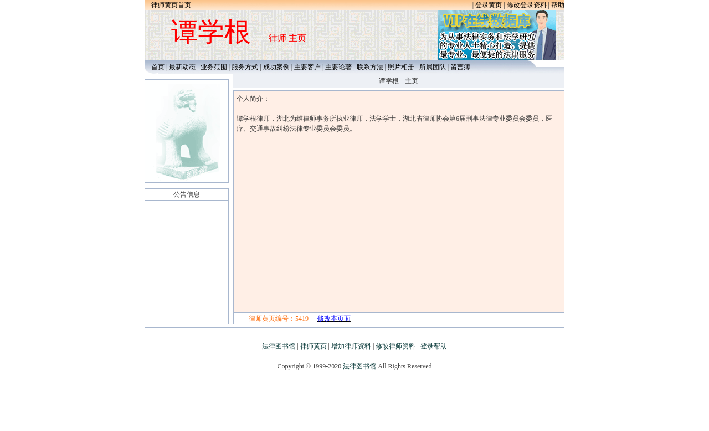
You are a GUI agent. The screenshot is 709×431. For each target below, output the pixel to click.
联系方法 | (372, 67)
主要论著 (338, 67)
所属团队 (432, 67)
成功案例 (276, 67)
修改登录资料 (527, 5)
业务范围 (214, 67)
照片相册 (401, 67)
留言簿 (460, 67)
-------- (334, 318)
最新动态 (182, 67)
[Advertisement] (354, 406)
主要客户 (308, 67)
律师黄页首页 (171, 5)
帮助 (557, 5)
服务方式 (245, 67)
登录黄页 (488, 5)
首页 (155, 67)
